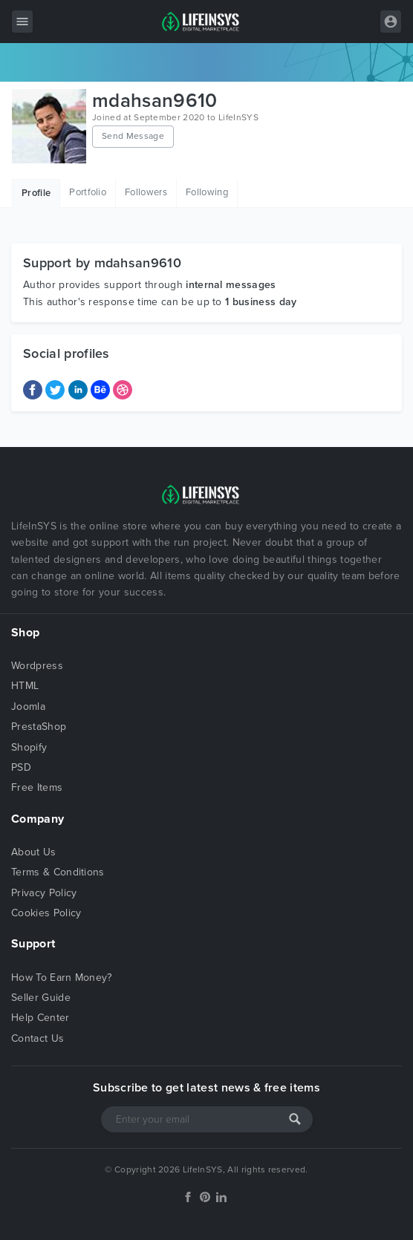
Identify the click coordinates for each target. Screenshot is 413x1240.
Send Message (133, 136)
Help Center (40, 1017)
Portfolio (87, 192)
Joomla (28, 706)
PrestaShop (38, 726)
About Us (33, 852)
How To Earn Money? (61, 977)
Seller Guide (41, 997)
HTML (25, 685)
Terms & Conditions (58, 872)
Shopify (29, 747)
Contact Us (37, 1038)
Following (207, 192)
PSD (21, 767)
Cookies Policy (46, 913)
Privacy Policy (44, 893)
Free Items (36, 787)
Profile (36, 193)
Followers (146, 192)
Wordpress (37, 665)
